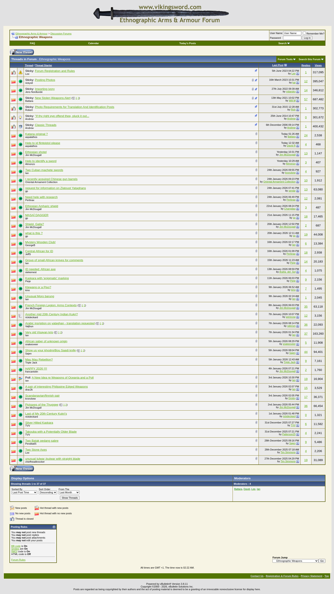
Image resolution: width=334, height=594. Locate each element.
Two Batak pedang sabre (41, 440)
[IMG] (14, 551)
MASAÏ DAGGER (36, 215)
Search (284, 43)
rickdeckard (31, 317)
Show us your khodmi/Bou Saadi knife (50, 350)
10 (306, 180)
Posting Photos (45, 80)
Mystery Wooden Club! (40, 242)
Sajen (28, 353)
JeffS (28, 254)
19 (306, 234)
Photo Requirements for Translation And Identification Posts (74, 107)
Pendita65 (31, 443)
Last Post (278, 65)
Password (275, 38)
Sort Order (44, 489)
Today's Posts (187, 43)
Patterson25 (288, 434)
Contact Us (256, 576)
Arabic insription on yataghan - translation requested (60, 323)
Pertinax (29, 200)
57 (306, 99)
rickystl (29, 83)
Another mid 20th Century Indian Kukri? (51, 314)
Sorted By (16, 489)
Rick (293, 109)
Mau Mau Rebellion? (39, 359)
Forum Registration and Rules (55, 71)
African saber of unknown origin (46, 341)
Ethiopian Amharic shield (41, 206)
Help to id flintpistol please (42, 143)
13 (306, 153)
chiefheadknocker (35, 461)
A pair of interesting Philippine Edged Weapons (56, 386)
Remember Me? (313, 33)
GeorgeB (30, 245)
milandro (290, 91)
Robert (29, 110)
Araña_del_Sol (287, 271)
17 (306, 397)
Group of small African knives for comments (54, 260)
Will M (292, 100)
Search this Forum (309, 59)
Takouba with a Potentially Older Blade (51, 431)
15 (306, 388)
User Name (276, 33)
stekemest (31, 272)
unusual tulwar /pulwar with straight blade (52, 458)
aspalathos (31, 137)
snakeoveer (31, 344)
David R (291, 145)
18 (306, 216)
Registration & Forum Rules (282, 576)
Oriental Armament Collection (41, 182)
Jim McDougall (33, 155)
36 (306, 324)
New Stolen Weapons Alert (53, 98)
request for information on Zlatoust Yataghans (55, 188)
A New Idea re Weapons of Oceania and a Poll (63, 377)
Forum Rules (18, 559)
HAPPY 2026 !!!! (36, 368)
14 (306, 90)
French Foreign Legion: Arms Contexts (51, 305)
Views (318, 65)
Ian (27, 173)
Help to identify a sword (41, 161)
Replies (306, 65)
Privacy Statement (311, 576)
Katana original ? (36, 134)
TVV (27, 425)
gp (26, 191)
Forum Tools (285, 59)
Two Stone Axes (36, 449)
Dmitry (292, 398)
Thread (29, 65)
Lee (27, 74)
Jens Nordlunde (34, 92)
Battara (29, 101)
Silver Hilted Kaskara (39, 422)
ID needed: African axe (40, 269)
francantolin (31, 371)
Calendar (93, 43)
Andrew (29, 119)
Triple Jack (31, 362)
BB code (16, 546)
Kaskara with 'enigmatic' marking (47, 278)
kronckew (290, 172)
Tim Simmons (288, 452)
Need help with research (41, 197)
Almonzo (30, 164)
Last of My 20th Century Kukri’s (46, 413)
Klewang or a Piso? (38, 287)
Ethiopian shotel (36, 152)
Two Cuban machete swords (44, 170)
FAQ (32, 43)
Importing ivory (45, 89)
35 (306, 306)
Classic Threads (45, 125)
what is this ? (34, 233)
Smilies (15, 548)
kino (27, 290)
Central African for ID (39, 251)
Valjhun (29, 326)
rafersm (291, 325)
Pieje (292, 262)
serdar (291, 190)
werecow (290, 316)
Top (327, 576)
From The (64, 489)
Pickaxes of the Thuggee (41, 404)
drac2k (29, 389)
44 (306, 352)
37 (306, 333)
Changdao (290, 208)
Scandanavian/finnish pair (42, 395)
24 (306, 135)
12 (306, 81)
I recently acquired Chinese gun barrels (51, 179)
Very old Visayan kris (39, 332)
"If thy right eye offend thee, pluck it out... (62, 116)
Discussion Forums (61, 33)
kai (294, 82)
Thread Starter (43, 65)
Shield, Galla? (34, 224)
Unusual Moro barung (39, 296)
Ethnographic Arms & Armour (32, 33)
